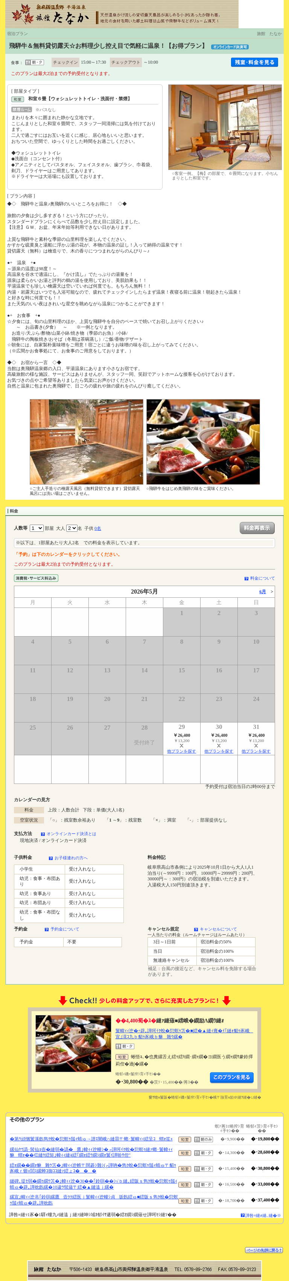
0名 (97, 528)
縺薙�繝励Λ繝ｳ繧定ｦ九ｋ (232, 1078)
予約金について (64, 929)
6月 (262, 591)
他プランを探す (181, 751)
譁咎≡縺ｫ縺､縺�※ (263, 1215)
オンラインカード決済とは (71, 833)
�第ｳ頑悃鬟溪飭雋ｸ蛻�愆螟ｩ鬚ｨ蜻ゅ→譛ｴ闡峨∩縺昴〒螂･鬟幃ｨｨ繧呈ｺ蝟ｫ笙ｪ (91, 1139)
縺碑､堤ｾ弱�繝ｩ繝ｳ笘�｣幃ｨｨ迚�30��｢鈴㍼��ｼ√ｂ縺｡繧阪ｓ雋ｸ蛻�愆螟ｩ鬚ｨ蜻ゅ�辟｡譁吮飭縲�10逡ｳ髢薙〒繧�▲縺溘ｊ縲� (93, 1184)
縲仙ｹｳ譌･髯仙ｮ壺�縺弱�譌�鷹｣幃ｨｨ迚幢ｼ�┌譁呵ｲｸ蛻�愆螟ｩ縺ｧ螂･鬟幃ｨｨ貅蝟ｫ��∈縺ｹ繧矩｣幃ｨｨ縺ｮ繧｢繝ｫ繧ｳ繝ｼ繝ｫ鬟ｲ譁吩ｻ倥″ (91, 1152)
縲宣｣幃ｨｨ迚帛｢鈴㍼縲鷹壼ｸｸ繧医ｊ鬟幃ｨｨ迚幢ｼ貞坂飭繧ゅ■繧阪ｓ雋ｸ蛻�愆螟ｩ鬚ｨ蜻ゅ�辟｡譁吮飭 (94, 1200)
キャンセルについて (218, 929)
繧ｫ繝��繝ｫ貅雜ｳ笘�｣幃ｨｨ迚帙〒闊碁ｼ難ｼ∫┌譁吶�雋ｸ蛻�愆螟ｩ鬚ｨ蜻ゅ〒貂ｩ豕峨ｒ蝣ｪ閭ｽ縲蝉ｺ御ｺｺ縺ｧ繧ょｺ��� (93, 1168)
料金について (262, 578)
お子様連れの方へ (71, 858)
